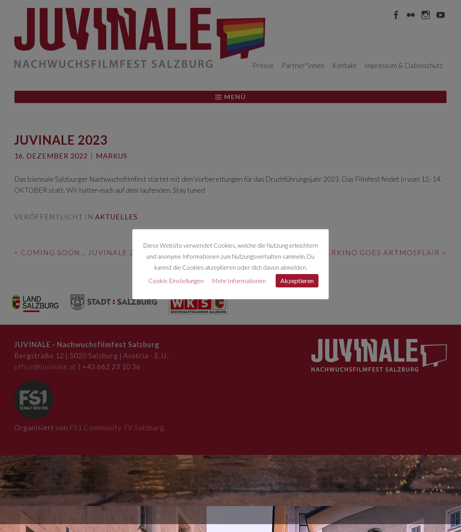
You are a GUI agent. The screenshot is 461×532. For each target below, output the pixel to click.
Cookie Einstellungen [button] (176, 280)
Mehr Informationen (239, 280)
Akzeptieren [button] (297, 280)
